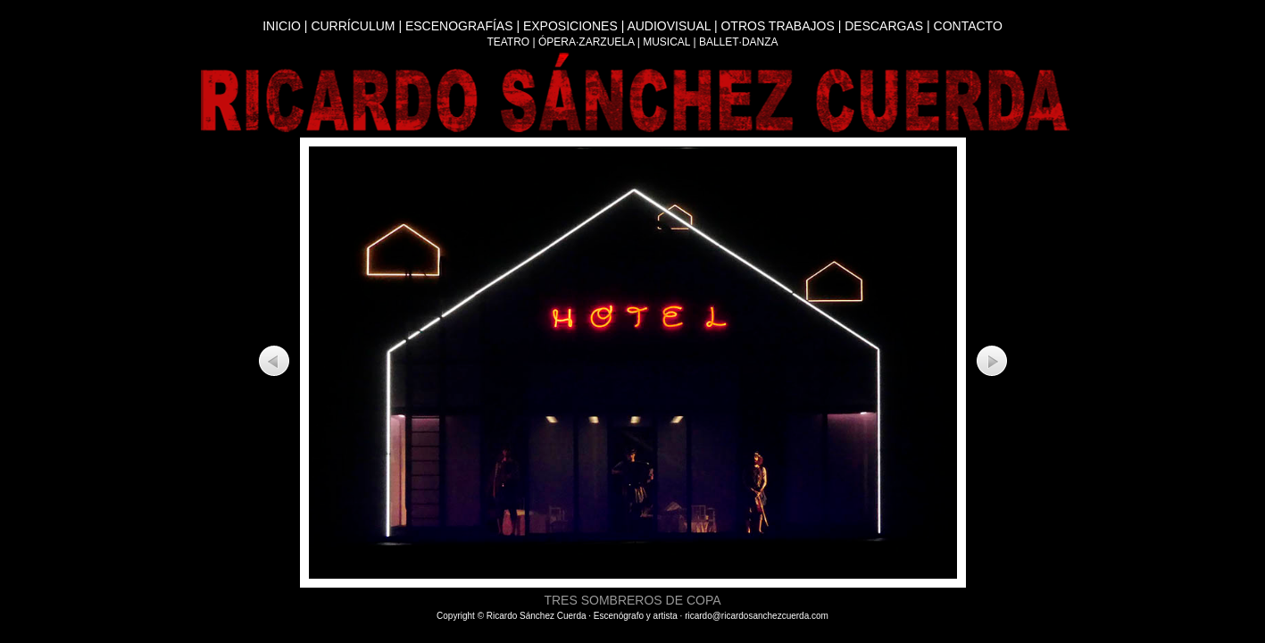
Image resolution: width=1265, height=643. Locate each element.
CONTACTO (968, 26)
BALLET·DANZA (738, 42)
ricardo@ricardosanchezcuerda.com (756, 616)
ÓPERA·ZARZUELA (586, 42)
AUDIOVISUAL (669, 26)
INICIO (281, 26)
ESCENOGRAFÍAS (459, 26)
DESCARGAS (884, 26)
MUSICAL (666, 42)
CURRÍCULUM (353, 26)
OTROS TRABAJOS (777, 26)
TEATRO (508, 42)
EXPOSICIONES (570, 26)
